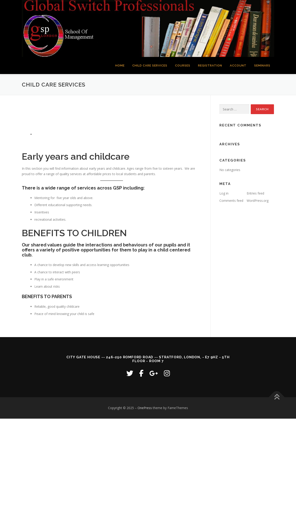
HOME (120, 65)
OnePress (145, 408)
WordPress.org (257, 200)
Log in (223, 193)
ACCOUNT (238, 65)
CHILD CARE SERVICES (149, 65)
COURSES (182, 65)
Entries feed (255, 193)
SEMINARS (262, 65)
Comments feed (231, 200)
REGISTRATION (210, 65)
